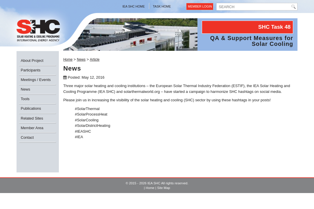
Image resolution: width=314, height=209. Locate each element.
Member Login (200, 6)
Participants (31, 70)
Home (67, 59)
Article (94, 59)
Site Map (163, 188)
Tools (25, 99)
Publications (31, 108)
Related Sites (32, 118)
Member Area (32, 128)
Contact (27, 137)
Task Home (162, 6)
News (25, 89)
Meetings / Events (36, 80)
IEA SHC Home (133, 6)
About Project (32, 60)
